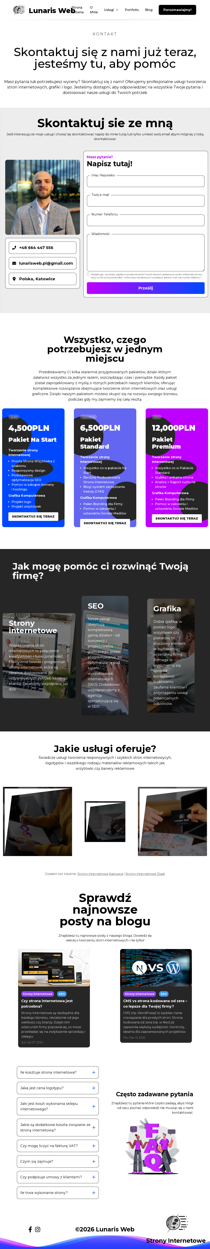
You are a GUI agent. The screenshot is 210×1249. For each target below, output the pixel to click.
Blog (148, 10)
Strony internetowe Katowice (100, 874)
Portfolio (132, 10)
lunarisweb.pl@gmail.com (42, 263)
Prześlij (145, 288)
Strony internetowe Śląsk (145, 874)
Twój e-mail (100, 195)
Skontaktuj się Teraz (33, 516)
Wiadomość (100, 234)
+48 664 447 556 (32, 247)
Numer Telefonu (104, 214)
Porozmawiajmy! (177, 10)
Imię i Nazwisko (103, 175)
